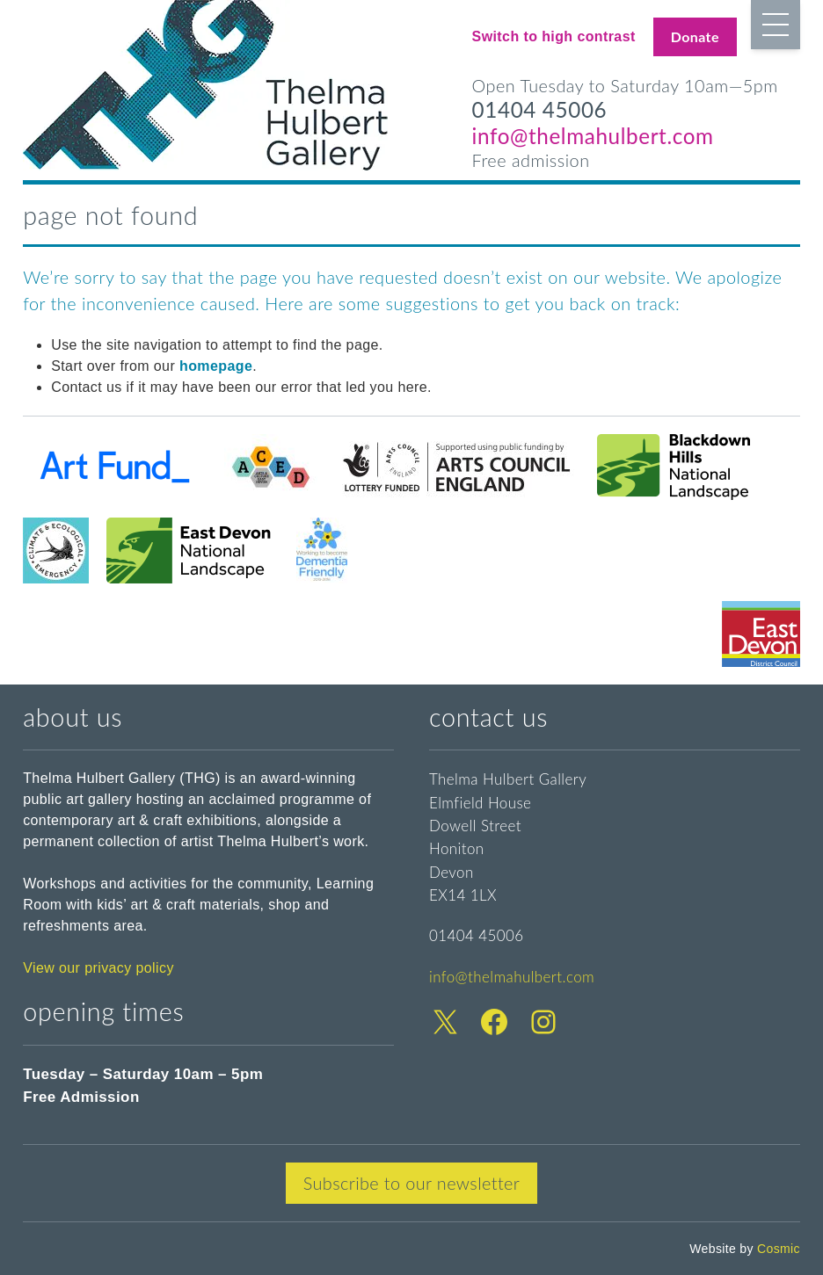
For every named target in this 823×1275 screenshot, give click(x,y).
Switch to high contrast (554, 36)
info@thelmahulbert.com (593, 136)
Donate (695, 36)
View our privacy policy (98, 967)
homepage (215, 366)
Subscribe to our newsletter (412, 1182)
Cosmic (778, 1249)
